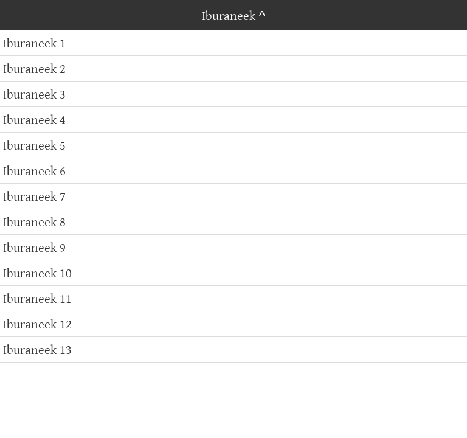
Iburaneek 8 (34, 221)
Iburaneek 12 (37, 324)
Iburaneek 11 (37, 298)
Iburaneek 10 (37, 272)
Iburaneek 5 (34, 145)
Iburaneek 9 (34, 247)
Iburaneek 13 (37, 349)
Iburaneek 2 (34, 68)
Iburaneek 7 (34, 196)
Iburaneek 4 (34, 119)
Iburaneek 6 (34, 170)
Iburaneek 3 (34, 94)
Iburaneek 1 (34, 42)
